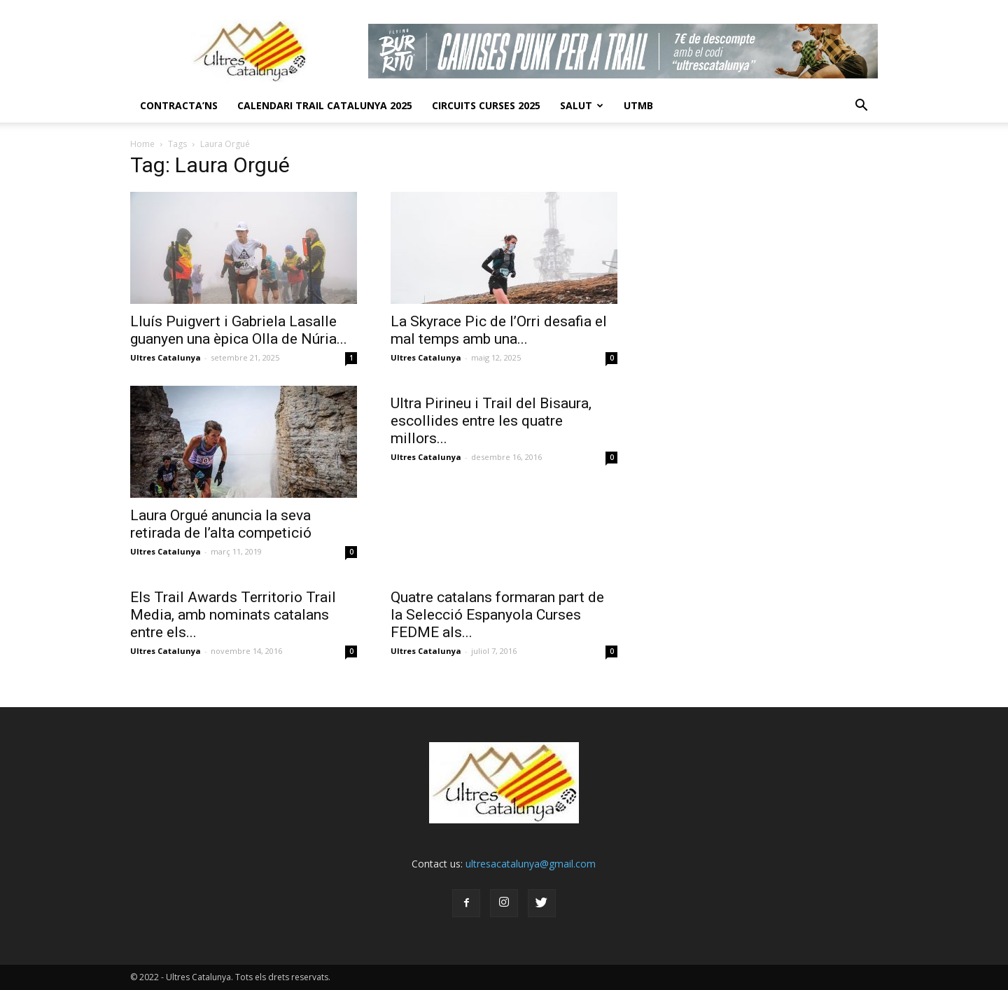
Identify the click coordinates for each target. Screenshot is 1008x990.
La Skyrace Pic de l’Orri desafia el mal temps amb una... (499, 330)
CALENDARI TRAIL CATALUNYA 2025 (324, 105)
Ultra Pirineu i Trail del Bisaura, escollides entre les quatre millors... (491, 421)
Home (142, 144)
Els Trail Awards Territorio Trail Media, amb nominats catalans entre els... (233, 615)
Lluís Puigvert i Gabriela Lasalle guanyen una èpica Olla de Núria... (238, 330)
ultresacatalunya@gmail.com (530, 863)
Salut (581, 105)
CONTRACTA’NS (179, 105)
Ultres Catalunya (165, 357)
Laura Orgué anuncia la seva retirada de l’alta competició (221, 524)
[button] (861, 106)
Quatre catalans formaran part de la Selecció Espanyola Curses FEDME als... (497, 615)
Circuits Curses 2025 (486, 105)
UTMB (638, 105)
